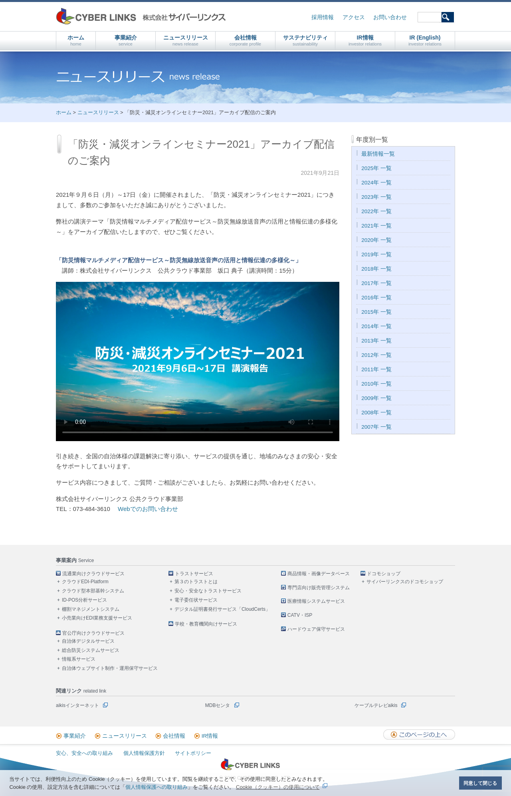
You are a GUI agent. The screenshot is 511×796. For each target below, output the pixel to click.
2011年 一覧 (376, 369)
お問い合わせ (390, 17)
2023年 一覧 (376, 197)
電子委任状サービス (196, 600)
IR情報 (365, 40)
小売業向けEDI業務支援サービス (97, 618)
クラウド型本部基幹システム (93, 591)
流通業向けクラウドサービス (93, 573)
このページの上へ (419, 734)
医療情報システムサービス (316, 601)
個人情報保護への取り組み (156, 787)
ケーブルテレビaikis (376, 705)
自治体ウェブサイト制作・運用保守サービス (110, 668)
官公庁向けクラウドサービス (93, 633)
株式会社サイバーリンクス (141, 16)
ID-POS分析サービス (84, 600)
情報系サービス (78, 659)
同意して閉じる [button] (480, 783)
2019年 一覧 (376, 254)
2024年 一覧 (376, 183)
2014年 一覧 (376, 326)
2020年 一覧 (376, 240)
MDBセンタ (217, 705)
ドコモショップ (383, 573)
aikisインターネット (77, 705)
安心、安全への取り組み (84, 753)
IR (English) (425, 40)
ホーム (75, 40)
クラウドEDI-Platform (85, 581)
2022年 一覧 (376, 211)
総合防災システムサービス (90, 650)
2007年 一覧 (376, 427)
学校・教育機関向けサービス (206, 624)
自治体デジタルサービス (88, 641)
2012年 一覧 (376, 355)
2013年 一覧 (376, 341)
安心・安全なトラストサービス (208, 591)
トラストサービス (194, 573)
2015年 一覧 (376, 312)
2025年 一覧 (376, 168)
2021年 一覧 (376, 226)
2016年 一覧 (376, 298)
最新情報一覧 (378, 154)
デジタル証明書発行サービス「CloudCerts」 (222, 609)
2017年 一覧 (376, 283)
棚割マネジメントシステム (90, 609)
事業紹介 (126, 40)
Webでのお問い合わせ (148, 508)
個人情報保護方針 (144, 753)
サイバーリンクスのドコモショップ (404, 581)
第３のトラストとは (196, 581)
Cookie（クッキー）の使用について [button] (277, 787)
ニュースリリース (185, 40)
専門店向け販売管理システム (318, 587)
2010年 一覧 (376, 384)
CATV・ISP (299, 615)
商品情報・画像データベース (318, 573)
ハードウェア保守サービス (316, 629)
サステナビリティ (305, 40)
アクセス (354, 17)
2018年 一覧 (376, 269)
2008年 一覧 (376, 413)
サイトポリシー (193, 753)
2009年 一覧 (376, 398)
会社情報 (245, 40)
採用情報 (322, 17)
